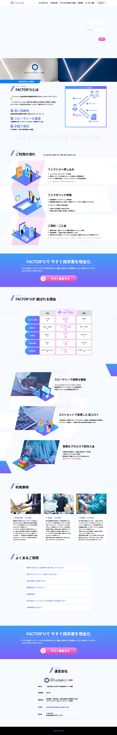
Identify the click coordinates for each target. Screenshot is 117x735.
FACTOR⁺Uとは (43, 3)
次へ (101, 39)
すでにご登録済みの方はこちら (96, 43)
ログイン (101, 3)
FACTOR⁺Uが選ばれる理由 (68, 3)
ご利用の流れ (54, 3)
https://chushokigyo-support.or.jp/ (57, 707)
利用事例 (80, 3)
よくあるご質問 (89, 3)
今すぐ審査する (55, 278)
